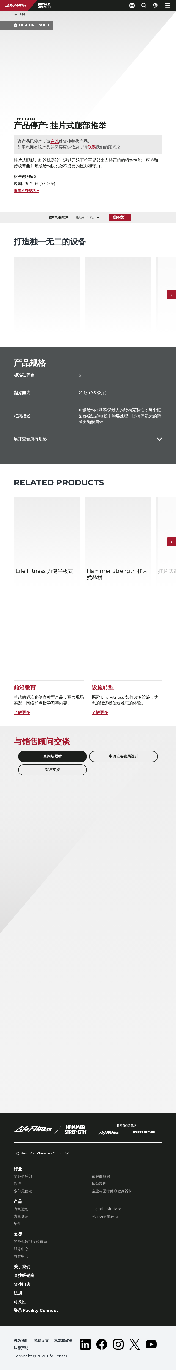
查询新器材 (52, 756)
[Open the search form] (143, 5)
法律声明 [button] (21, 1348)
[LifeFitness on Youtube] (151, 1345)
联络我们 (120, 217)
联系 (92, 147)
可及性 (20, 1301)
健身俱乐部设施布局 (30, 1241)
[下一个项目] (171, 294)
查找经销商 (24, 1275)
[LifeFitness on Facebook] (101, 1345)
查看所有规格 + (26, 190)
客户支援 (52, 770)
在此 (54, 141)
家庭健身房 (101, 1176)
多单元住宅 (23, 1191)
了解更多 (22, 712)
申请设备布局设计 (123, 756)
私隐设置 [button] (41, 1340)
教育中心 (21, 1256)
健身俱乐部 (23, 1176)
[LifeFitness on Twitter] (134, 1345)
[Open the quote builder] (155, 5)
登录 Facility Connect (36, 1310)
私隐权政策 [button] (63, 1340)
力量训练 (21, 1216)
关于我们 (22, 1266)
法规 (18, 1293)
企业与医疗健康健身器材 (112, 1191)
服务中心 (21, 1249)
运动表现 (99, 1184)
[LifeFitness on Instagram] (118, 1345)
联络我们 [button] (21, 1340)
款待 (17, 1184)
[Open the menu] (167, 5)
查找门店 (22, 1284)
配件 (17, 1224)
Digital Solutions (106, 1209)
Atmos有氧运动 (105, 1216)
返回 (19, 14)
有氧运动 (21, 1209)
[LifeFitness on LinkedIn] (85, 1345)
